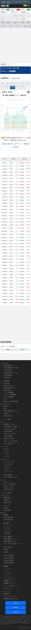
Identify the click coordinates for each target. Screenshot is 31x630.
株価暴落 (5, 515)
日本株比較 (15, 15)
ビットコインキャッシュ (10, 578)
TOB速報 (22, 22)
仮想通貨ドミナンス (9, 583)
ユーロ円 (6, 451)
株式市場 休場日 (8, 416)
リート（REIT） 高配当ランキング (13, 543)
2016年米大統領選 (8, 562)
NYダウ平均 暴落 (8, 519)
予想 (18, 26)
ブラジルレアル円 (8, 464)
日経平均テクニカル (8, 385)
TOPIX (5, 399)
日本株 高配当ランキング (10, 538)
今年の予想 (6, 383)
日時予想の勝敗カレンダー (11, 372)
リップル (6, 571)
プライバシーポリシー (9, 596)
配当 (3, 26)
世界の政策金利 (7, 475)
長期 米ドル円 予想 (9, 438)
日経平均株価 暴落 (8, 517)
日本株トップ (2, 22)
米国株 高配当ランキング (10, 541)
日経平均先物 (7, 390)
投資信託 (6, 552)
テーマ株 (28, 15)
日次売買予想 (7, 377)
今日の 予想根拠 (8, 431)
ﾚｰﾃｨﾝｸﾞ (17, 83)
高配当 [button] (15, 22)
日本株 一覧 (7, 413)
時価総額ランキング (9, 580)
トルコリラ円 (7, 466)
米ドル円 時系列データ (10, 443)
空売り (22, 86)
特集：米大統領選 (8, 555)
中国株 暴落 (7, 533)
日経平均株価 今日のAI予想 (10, 367)
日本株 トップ (7, 406)
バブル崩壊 (7, 528)
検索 (5, 408)
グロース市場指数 (8, 397)
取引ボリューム (8, 588)
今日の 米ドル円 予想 (9, 429)
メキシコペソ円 (8, 471)
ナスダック (6, 505)
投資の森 (5, 6)
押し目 (25, 5)
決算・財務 (12, 83)
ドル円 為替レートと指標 (10, 426)
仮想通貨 (5, 566)
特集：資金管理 (7, 547)
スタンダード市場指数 (9, 394)
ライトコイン (7, 576)
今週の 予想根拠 (8, 436)
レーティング (8, 15)
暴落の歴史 (6, 523)
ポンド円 (6, 454)
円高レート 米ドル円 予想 (10, 441)
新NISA (8, 22)
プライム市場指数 (8, 392)
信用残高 (12, 86)
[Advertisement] (15, 45)
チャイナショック (8, 530)
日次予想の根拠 (8, 370)
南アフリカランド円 (9, 461)
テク (2, 86)
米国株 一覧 (7, 499)
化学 (14, 68)
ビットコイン (7, 568)
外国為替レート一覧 (8, 424)
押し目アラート (28, 22)
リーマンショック (8, 525)
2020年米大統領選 (8, 560)
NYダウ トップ (7, 482)
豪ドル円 (6, 449)
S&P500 (5, 508)
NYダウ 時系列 (7, 492)
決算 (11, 26)
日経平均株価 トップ (9, 365)
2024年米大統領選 (8, 558)
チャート (17, 86)
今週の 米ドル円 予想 (9, 433)
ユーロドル (7, 456)
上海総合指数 (7, 510)
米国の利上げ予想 (8, 489)
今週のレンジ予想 (8, 486)
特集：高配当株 (7, 536)
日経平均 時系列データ (9, 387)
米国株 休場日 (7, 502)
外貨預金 (6, 549)
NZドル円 (6, 469)
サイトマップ (7, 591)
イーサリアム (7, 573)
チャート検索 (7, 419)
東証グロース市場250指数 (10, 401)
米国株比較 (22, 15)
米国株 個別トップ (8, 497)
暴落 (25, 26)
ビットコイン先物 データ (10, 585)
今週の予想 (6, 381)
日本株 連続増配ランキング (11, 411)
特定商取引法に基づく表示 (11, 598)
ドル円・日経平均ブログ (10, 477)
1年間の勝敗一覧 (8, 375)
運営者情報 (6, 593)
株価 (2, 83)
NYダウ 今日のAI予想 (9, 484)
